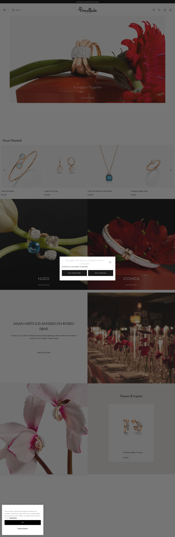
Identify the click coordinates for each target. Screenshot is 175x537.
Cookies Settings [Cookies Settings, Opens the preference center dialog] (22, 528)
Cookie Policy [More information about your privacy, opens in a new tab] (13, 518)
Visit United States (74, 273)
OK (23, 522)
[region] (23, 520)
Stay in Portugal (100, 273)
